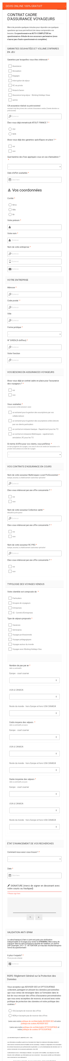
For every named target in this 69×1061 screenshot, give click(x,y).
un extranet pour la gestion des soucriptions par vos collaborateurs (33, 414)
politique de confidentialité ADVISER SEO (37, 1021)
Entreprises (17, 608)
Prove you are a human (14, 958)
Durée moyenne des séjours (22, 779)
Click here (15, 180)
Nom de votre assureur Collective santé (25, 510)
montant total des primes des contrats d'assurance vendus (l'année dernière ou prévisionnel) (33, 110)
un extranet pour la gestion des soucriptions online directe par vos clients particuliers (35, 422)
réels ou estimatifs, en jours (18, 782)
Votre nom (12, 233)
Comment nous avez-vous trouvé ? (23, 852)
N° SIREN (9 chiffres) (17, 340)
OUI (13, 129)
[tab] (24, 6)
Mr (13, 215)
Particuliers (17, 598)
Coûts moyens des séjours (22, 722)
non (14, 151)
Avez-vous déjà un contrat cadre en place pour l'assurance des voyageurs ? (33, 382)
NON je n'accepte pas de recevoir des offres (29, 1016)
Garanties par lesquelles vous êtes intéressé (28, 59)
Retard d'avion (18, 90)
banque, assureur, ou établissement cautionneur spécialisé (26, 478)
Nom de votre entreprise (19, 247)
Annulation (16, 71)
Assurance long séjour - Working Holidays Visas (31, 95)
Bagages (16, 76)
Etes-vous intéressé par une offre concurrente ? (29, 490)
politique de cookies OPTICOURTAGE (36, 1029)
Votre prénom (14, 220)
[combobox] (34, 166)
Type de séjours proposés (19, 618)
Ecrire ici (15, 116)
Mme (14, 205)
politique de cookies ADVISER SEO (34, 1024)
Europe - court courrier (19, 673)
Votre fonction (13, 353)
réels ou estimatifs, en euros (18, 725)
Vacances (16, 625)
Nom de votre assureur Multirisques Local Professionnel (33, 475)
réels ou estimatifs (15, 668)
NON (14, 134)
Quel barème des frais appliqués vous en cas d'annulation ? (33, 158)
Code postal (13, 300)
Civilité (11, 198)
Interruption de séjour (21, 81)
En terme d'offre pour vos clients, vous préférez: (29, 444)
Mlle (14, 210)
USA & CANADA (16, 690)
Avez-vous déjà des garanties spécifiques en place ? (31, 140)
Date (10, 868)
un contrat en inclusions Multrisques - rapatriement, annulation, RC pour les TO (33, 436)
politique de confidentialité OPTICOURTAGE (40, 1027)
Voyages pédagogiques (21, 640)
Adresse (12, 287)
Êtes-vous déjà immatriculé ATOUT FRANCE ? (28, 122)
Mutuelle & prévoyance (14, 513)
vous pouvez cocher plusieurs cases (19, 407)
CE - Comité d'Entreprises (22, 613)
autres (15, 100)
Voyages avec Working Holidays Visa (27, 649)
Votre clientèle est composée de (23, 592)
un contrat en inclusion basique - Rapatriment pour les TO (35, 429)
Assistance (16, 66)
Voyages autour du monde (23, 644)
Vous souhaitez (15, 404)
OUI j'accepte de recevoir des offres (26, 1011)
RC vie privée (17, 85)
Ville (9, 313)
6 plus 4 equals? (15, 955)
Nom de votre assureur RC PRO (22, 545)
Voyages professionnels (22, 635)
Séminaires (17, 630)
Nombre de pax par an (19, 665)
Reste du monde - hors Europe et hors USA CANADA (32, 706)
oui (13, 146)
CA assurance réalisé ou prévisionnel (23, 106)
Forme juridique (15, 327)
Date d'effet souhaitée (18, 173)
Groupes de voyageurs (21, 603)
